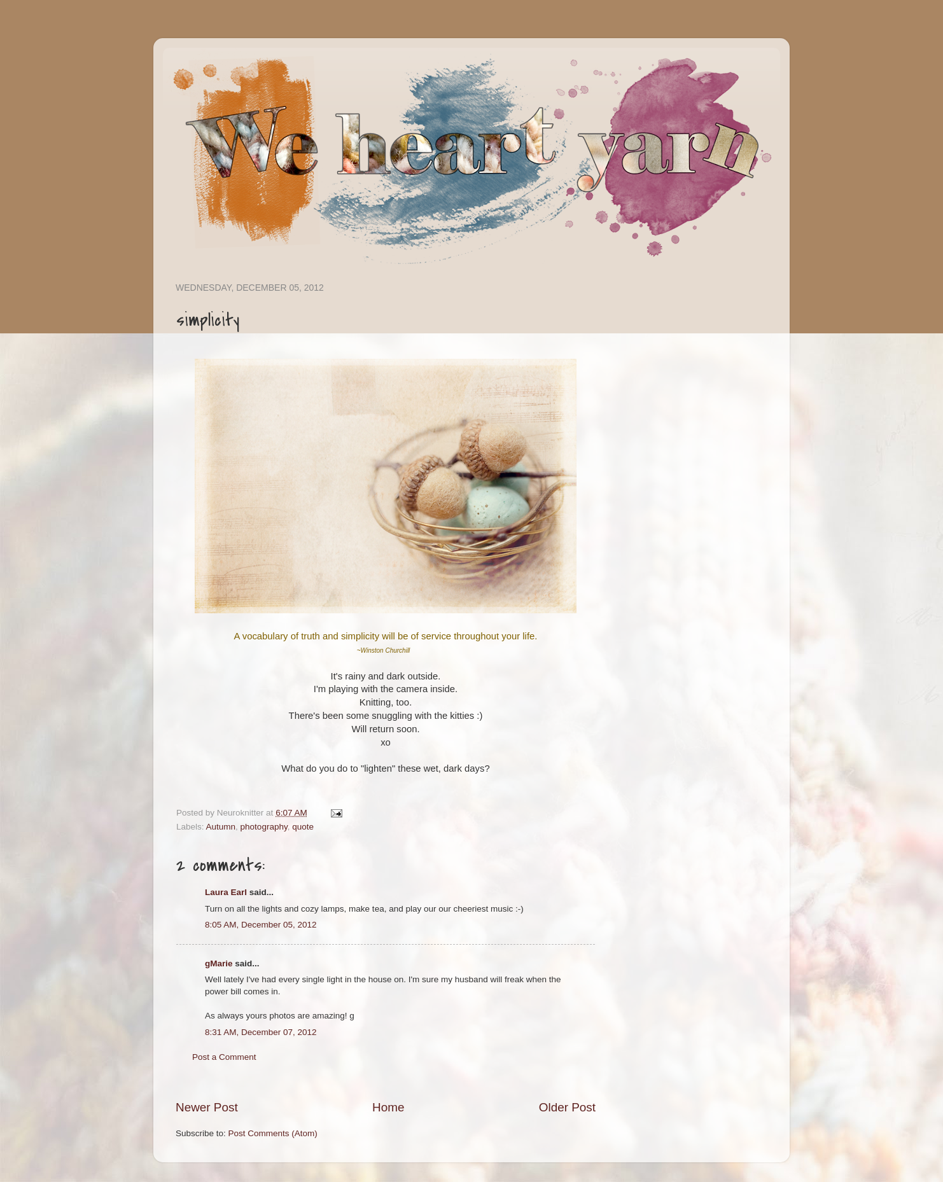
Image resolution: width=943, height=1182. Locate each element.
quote (303, 826)
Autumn (221, 826)
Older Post (567, 1107)
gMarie (219, 963)
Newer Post (207, 1107)
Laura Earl (226, 892)
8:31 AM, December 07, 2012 (261, 1032)
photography (264, 826)
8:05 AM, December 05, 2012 (261, 924)
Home (388, 1107)
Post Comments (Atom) (273, 1133)
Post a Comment (224, 1057)
